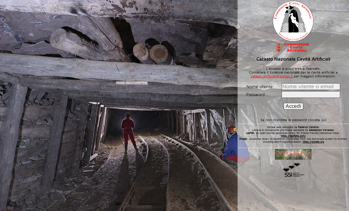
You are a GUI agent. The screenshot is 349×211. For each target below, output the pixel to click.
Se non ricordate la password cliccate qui (293, 120)
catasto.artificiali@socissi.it (272, 76)
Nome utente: (261, 86)
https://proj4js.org (313, 141)
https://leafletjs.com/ (293, 136)
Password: (257, 94)
